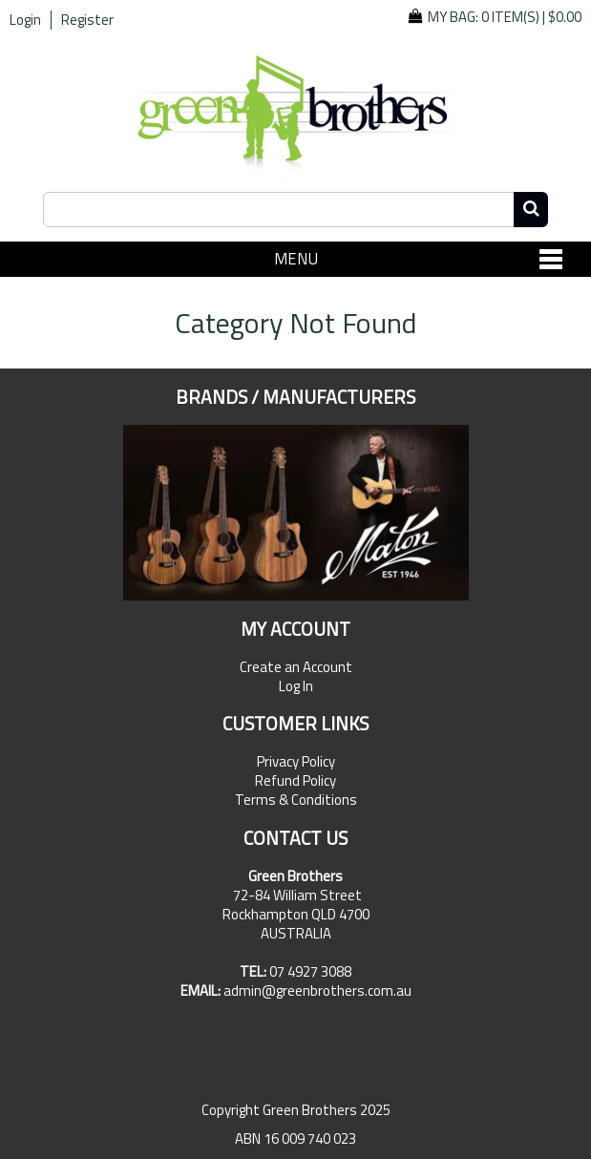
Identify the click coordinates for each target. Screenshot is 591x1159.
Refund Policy (295, 780)
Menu (296, 258)
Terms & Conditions (296, 800)
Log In (296, 686)
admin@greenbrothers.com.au (317, 990)
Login (25, 20)
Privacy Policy (296, 761)
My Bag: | (504, 17)
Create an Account (296, 667)
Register (87, 20)
